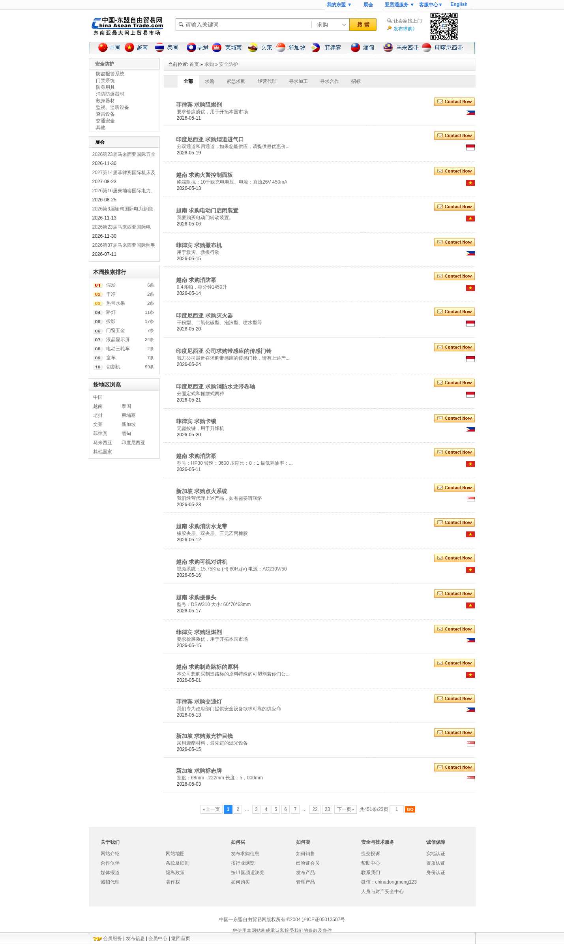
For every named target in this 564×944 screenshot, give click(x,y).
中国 (98, 397)
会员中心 (157, 938)
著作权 (173, 882)
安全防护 (228, 64)
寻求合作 (329, 81)
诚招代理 (110, 882)
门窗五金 (115, 330)
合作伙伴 (110, 863)
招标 (356, 81)
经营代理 (267, 81)
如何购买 (240, 882)
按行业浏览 (243, 863)
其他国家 (102, 451)
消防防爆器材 (110, 94)
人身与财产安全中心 (382, 891)
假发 (111, 285)
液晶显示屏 (118, 339)
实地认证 (435, 853)
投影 (111, 321)
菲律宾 (100, 433)
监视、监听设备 (112, 107)
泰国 (126, 406)
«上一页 (211, 809)
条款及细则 (177, 863)
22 (315, 809)
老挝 (98, 415)
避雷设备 (105, 114)
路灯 (111, 312)
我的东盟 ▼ (339, 5)
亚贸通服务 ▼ (399, 5)
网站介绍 (110, 853)
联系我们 (370, 872)
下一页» (345, 809)
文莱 (98, 424)
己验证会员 (308, 863)
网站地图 (175, 853)
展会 (368, 5)
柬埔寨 (129, 415)
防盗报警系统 (110, 74)
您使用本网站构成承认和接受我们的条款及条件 (282, 930)
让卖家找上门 (407, 21)
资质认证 (435, 863)
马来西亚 (102, 442)
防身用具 (105, 87)
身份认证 (435, 872)
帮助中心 (370, 863)
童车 (111, 357)
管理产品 (305, 882)
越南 (98, 406)
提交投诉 (370, 853)
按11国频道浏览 (247, 872)
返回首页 (180, 938)
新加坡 (129, 424)
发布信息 (135, 938)
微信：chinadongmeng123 (389, 882)
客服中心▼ (431, 5)
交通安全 (105, 121)
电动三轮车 (118, 348)
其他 (100, 127)
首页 (194, 64)
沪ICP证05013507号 (323, 919)
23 (328, 809)
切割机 (113, 367)
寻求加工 (298, 81)
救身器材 (105, 100)
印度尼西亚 (133, 442)
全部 (188, 81)
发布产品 (305, 872)
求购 (209, 64)
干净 (111, 294)
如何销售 (305, 853)
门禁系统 (105, 80)
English (458, 4)
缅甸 (126, 433)
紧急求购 (236, 81)
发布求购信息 (245, 853)
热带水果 (115, 303)
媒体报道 (110, 872)
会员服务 (112, 938)
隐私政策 (175, 872)
